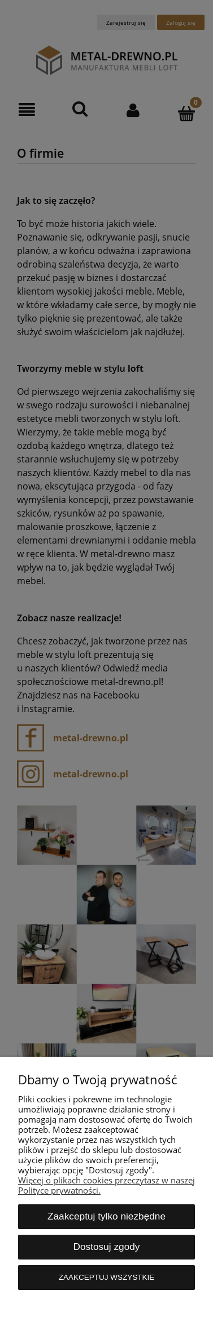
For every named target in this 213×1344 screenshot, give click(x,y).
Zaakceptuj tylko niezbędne (106, 1216)
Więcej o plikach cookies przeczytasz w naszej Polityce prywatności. (106, 1185)
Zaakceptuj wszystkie (107, 1277)
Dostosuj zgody (106, 1246)
